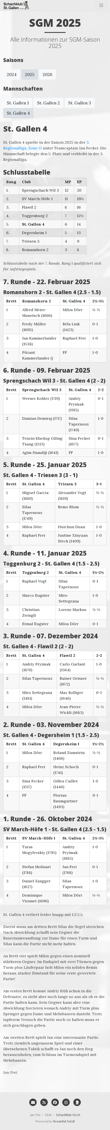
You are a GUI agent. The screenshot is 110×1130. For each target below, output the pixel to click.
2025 (29, 74)
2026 (47, 74)
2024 (12, 74)
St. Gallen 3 (79, 102)
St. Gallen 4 (18, 113)
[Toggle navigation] (101, 5)
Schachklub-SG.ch (68, 1115)
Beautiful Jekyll (64, 1121)
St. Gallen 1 (18, 102)
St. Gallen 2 (48, 102)
